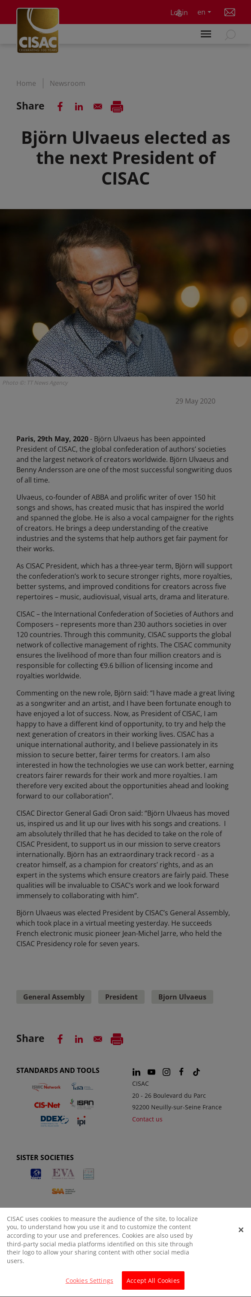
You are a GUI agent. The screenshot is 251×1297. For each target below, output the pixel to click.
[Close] (241, 1239)
